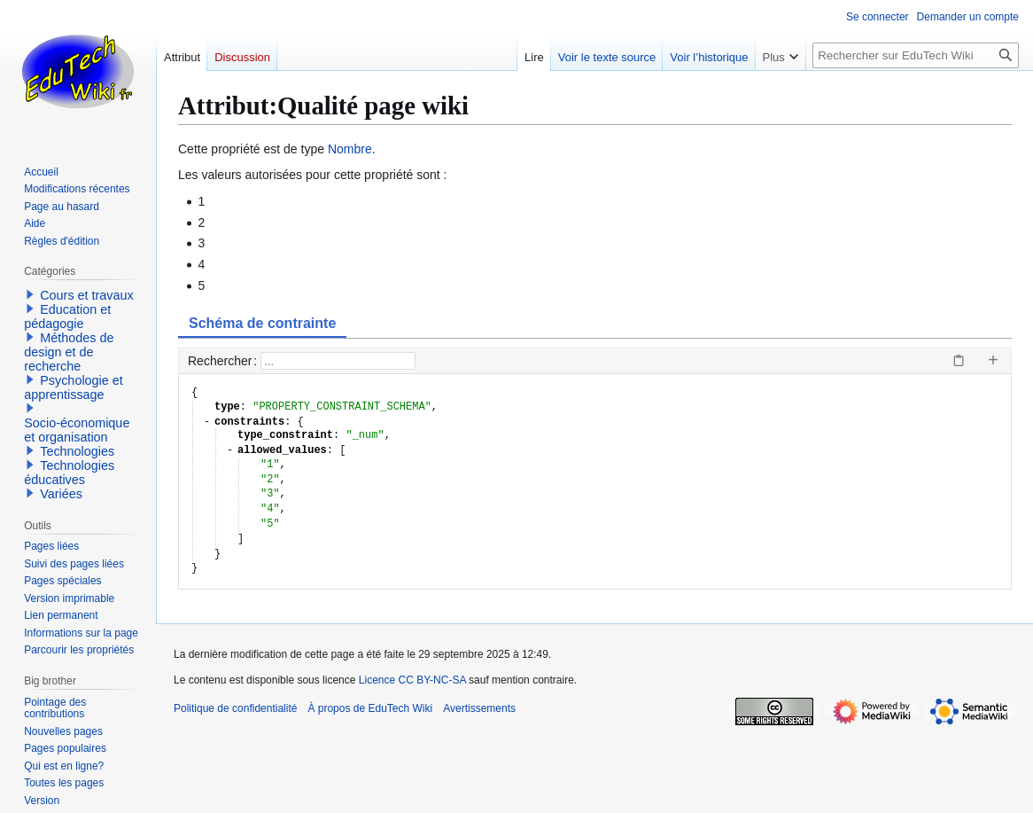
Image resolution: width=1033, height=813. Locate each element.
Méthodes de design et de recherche (68, 352)
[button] (30, 294)
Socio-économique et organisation (76, 430)
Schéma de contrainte (262, 323)
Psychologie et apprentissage (73, 387)
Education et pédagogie (67, 316)
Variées (61, 494)
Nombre (350, 149)
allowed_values (282, 450)
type (227, 407)
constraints (249, 422)
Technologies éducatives (69, 472)
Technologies (77, 451)
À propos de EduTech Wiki (369, 708)
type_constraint (285, 435)
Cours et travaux (87, 295)
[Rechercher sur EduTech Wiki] (915, 55)
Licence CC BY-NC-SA (412, 680)
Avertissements (479, 708)
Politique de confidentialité (235, 708)
